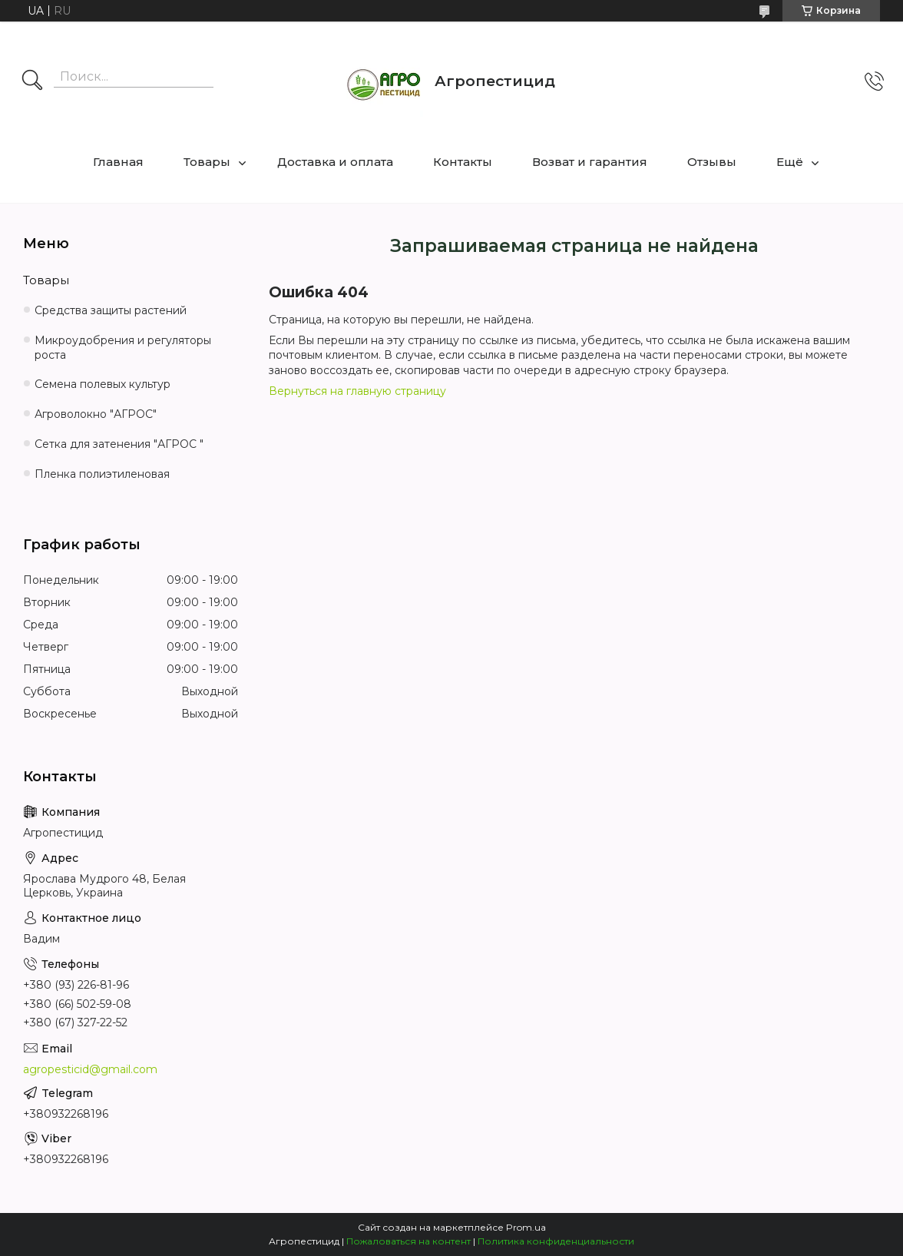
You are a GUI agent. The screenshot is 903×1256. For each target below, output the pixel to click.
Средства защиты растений (111, 310)
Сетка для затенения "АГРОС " (119, 444)
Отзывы (711, 161)
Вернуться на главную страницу (357, 391)
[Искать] (32, 81)
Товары (207, 161)
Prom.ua (526, 1227)
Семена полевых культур (102, 384)
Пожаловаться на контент (408, 1241)
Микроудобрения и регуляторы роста (123, 347)
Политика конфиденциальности (556, 1241)
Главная (118, 161)
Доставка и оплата (335, 161)
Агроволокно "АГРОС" (96, 414)
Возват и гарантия (589, 161)
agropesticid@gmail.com (90, 1069)
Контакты (462, 161)
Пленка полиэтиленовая (102, 474)
